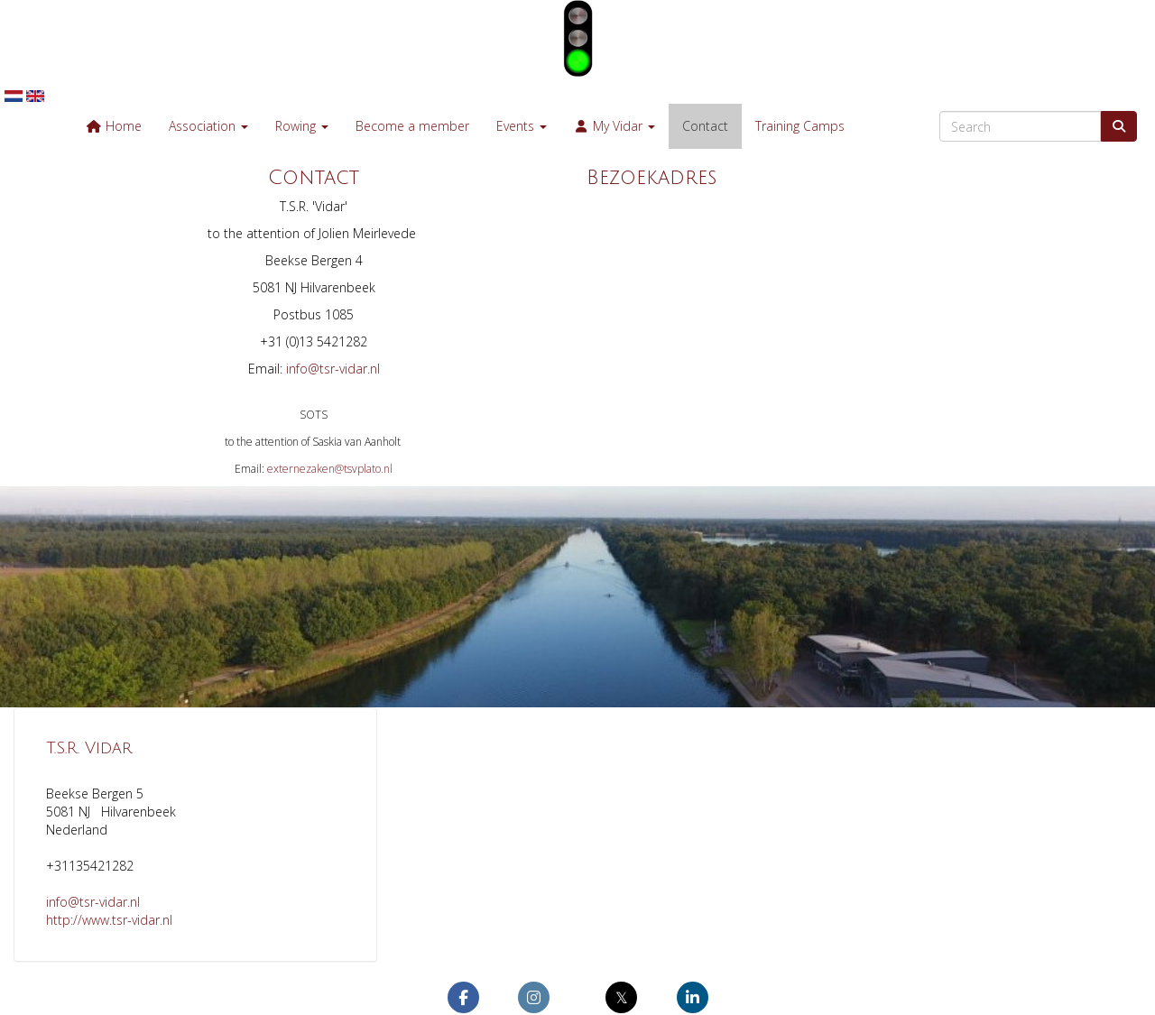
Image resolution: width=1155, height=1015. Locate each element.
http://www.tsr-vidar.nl (109, 919)
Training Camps (800, 125)
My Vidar (615, 125)
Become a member (412, 125)
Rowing (301, 125)
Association (208, 125)
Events (521, 125)
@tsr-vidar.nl (333, 368)
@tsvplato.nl (330, 468)
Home (114, 125)
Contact (705, 125)
